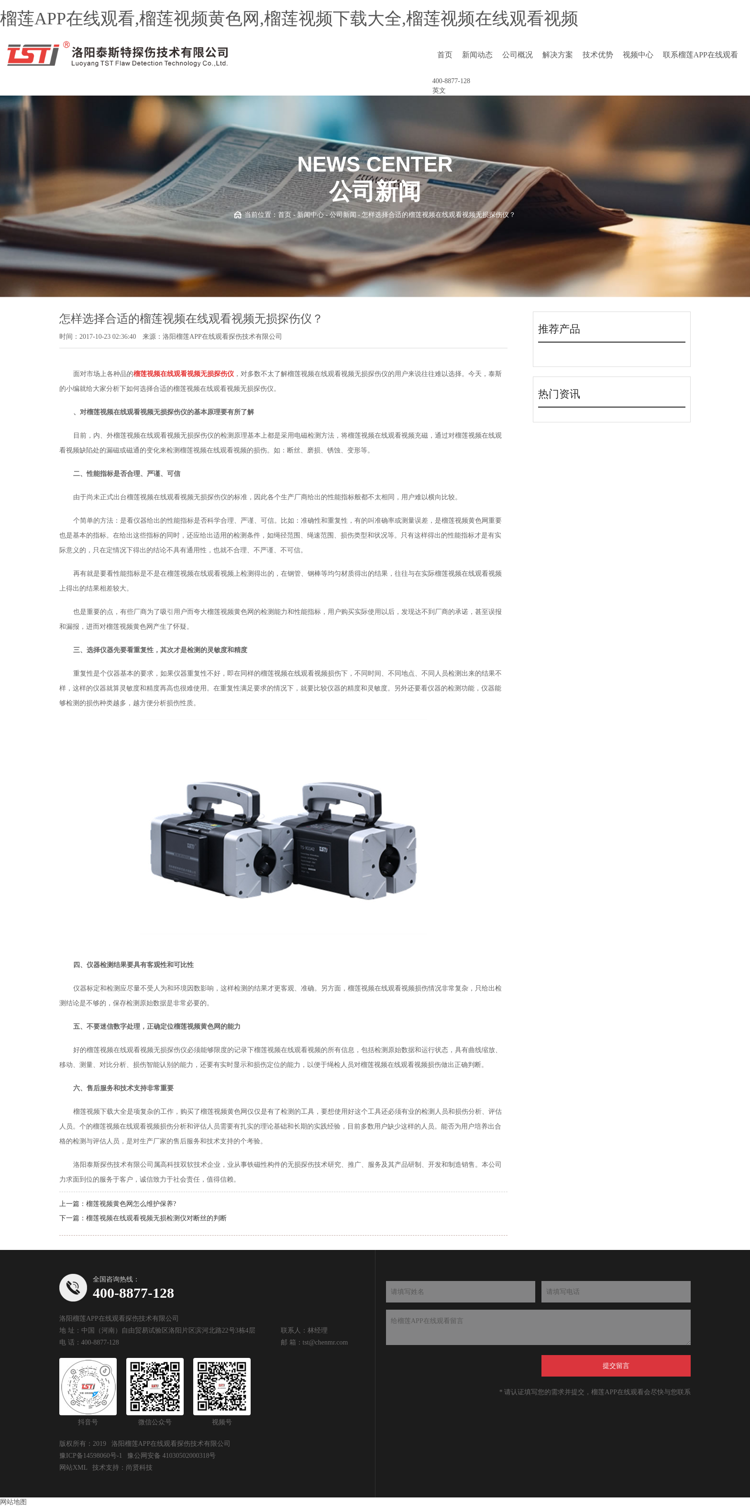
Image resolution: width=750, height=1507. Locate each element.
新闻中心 (310, 214)
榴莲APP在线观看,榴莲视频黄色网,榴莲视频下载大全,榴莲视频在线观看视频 (289, 18)
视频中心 (638, 55)
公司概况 (517, 55)
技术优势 (598, 55)
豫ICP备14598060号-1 (90, 1455)
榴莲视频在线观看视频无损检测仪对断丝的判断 (156, 1218)
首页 (444, 55)
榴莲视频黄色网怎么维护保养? (131, 1203)
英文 (439, 90)
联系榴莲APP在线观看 (700, 55)
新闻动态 (477, 55)
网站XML (73, 1467)
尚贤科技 (139, 1467)
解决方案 (557, 55)
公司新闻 (343, 214)
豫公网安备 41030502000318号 (171, 1455)
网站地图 (13, 1502)
